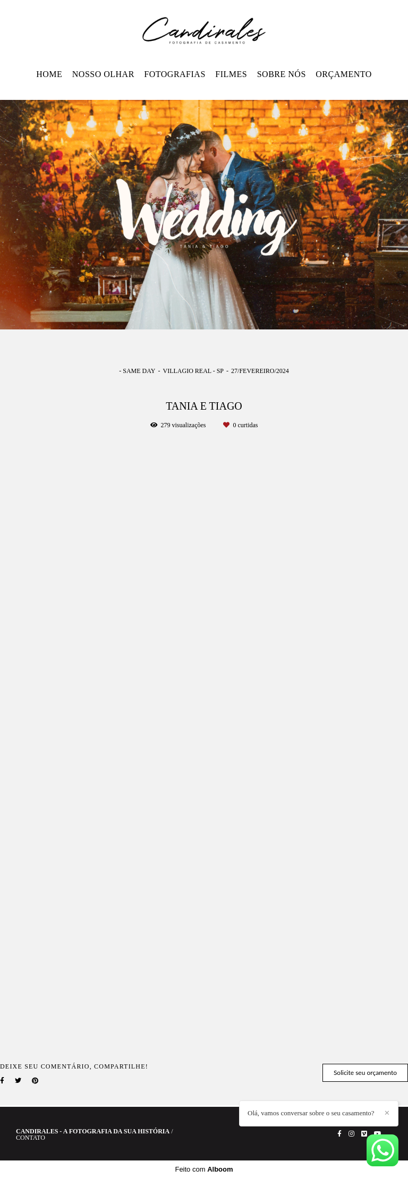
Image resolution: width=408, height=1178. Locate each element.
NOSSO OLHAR (103, 74)
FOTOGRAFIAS (174, 74)
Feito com (204, 1169)
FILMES (231, 74)
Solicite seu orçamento (365, 1073)
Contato (30, 1137)
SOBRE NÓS (281, 74)
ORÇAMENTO (344, 74)
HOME (49, 74)
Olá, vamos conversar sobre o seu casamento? (311, 1113)
